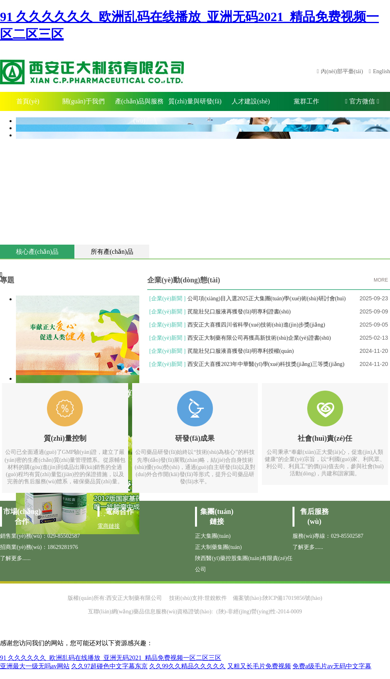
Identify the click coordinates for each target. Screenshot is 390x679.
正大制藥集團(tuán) (218, 547)
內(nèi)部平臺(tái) (342, 71)
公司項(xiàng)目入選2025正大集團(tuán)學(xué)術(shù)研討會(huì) (266, 299)
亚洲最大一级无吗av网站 (35, 666)
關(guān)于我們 (83, 101)
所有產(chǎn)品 (112, 251)
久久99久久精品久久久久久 (187, 666)
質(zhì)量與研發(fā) (194, 101)
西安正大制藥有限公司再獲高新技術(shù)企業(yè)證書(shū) (259, 338)
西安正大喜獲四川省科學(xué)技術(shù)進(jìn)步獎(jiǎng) (256, 325)
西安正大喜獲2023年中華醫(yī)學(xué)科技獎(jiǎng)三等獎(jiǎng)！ (265, 364)
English (381, 71)
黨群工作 (306, 101)
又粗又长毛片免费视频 (259, 666)
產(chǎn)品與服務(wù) (139, 104)
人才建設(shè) (251, 101)
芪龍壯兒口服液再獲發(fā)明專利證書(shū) (239, 312)
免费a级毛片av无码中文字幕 (331, 666)
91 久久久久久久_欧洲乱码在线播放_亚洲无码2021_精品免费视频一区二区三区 (110, 657)
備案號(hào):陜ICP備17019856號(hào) (277, 598)
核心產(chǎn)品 (37, 251)
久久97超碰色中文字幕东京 (109, 666)
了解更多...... (15, 558)
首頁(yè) (27, 101)
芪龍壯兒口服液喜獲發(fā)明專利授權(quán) (240, 351)
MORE (381, 280)
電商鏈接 (109, 526)
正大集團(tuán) (212, 536)
